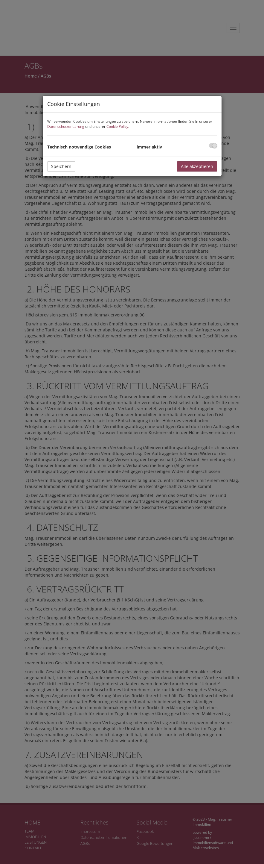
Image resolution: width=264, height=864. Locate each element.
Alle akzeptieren (197, 166)
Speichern (61, 166)
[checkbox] (213, 145)
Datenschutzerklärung (65, 126)
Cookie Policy (117, 126)
